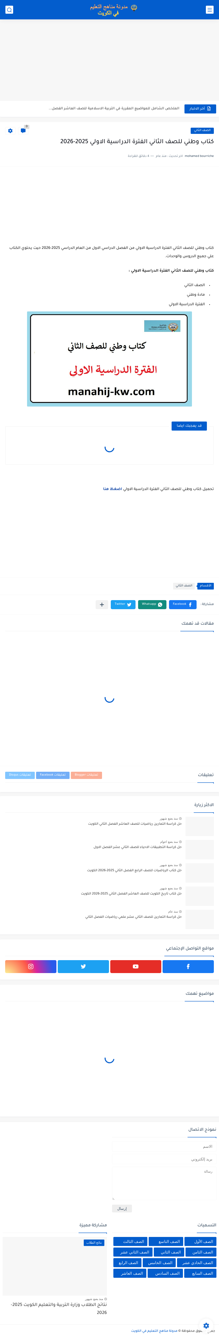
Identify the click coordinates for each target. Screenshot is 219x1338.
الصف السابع (202, 1273)
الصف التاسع (169, 1241)
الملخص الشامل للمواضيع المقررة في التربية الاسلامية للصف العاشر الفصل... (114, 109)
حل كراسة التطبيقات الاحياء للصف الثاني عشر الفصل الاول (138, 847)
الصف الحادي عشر (197, 1262)
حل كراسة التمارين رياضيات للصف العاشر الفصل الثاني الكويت (135, 824)
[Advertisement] (109, 61)
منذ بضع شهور (169, 818)
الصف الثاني (202, 130)
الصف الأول (203, 1241)
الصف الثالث (133, 1241)
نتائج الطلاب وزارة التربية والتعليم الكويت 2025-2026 (59, 1309)
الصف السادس (167, 1273)
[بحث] (9, 10)
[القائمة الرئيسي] (210, 10)
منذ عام (173, 911)
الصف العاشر (132, 1273)
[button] (183, 604)
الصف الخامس (160, 1262)
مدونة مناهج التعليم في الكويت (154, 1331)
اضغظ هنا (112, 489)
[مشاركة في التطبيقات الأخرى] (102, 604)
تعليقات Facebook (53, 775)
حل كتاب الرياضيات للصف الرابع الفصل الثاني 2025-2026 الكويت (134, 871)
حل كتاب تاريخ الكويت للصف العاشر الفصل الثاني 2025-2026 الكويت (131, 894)
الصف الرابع (128, 1262)
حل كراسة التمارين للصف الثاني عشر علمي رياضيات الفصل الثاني (133, 917)
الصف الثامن (202, 1252)
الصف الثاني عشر (134, 1252)
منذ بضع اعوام (169, 842)
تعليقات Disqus (20, 775)
